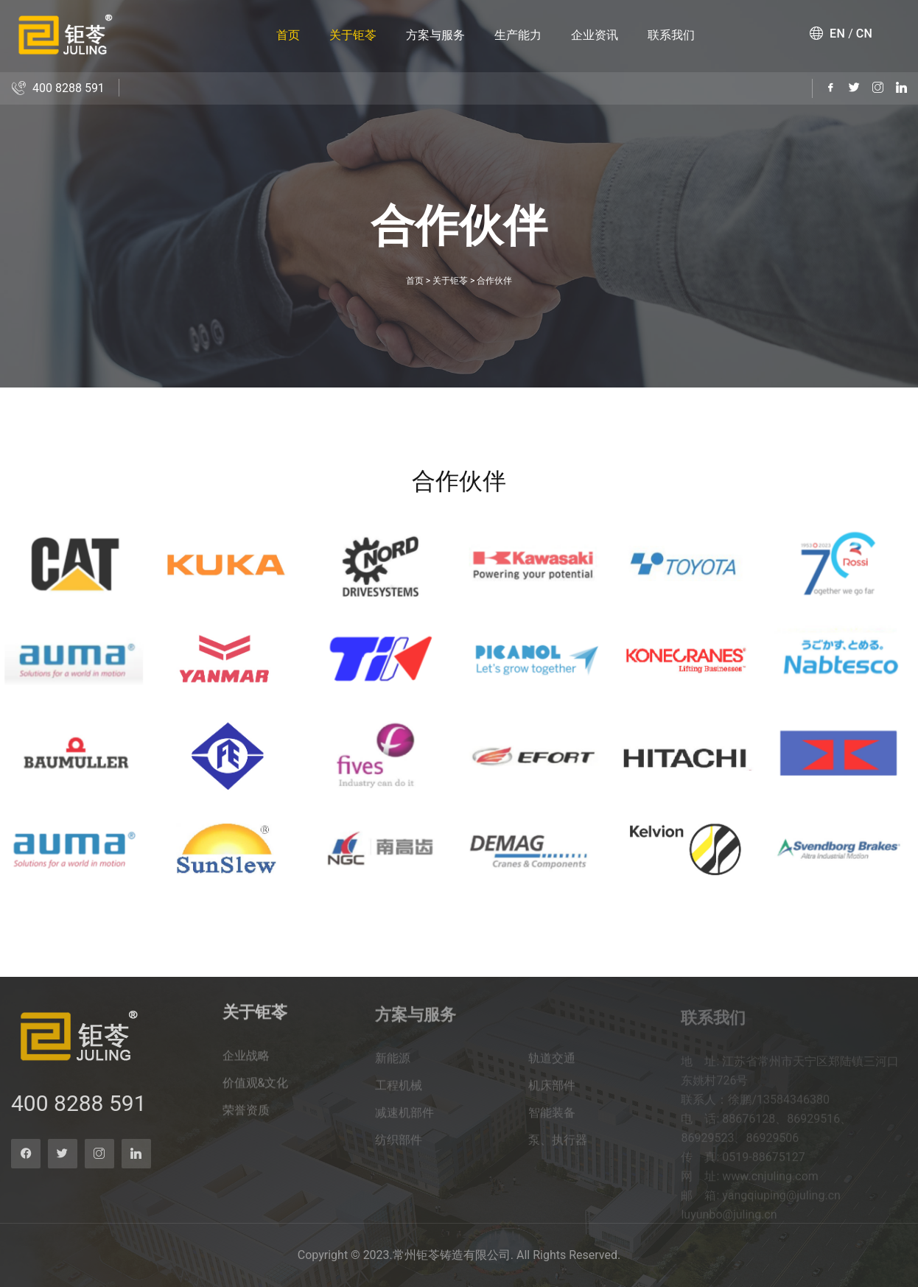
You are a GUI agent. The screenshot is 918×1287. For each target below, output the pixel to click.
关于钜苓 (352, 35)
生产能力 (518, 35)
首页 (288, 35)
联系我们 (671, 35)
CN (864, 34)
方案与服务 (435, 35)
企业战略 (246, 1065)
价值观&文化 (256, 1092)
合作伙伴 (494, 281)
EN (837, 34)
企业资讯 (594, 35)
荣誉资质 (246, 1119)
